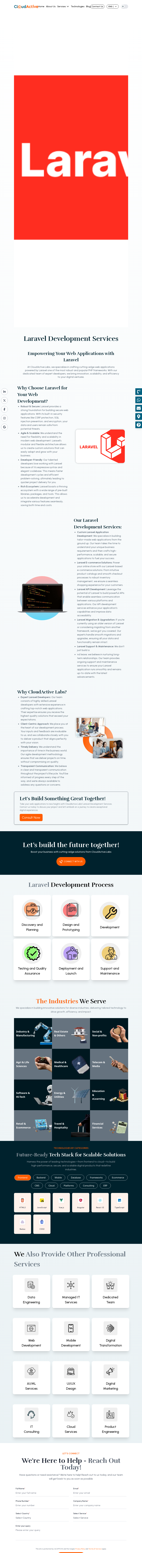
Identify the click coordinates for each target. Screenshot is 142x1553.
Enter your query (23, 1526)
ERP (105, 1185)
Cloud (52, 1185)
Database (76, 1177)
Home (41, 6)
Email (76, 1488)
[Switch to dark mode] (124, 6)
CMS (37, 1185)
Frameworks (96, 1177)
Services (61, 6)
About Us (51, 6)
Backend (41, 1177)
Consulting (88, 1185)
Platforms (69, 1185)
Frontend (22, 1177)
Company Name (80, 1501)
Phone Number (22, 1501)
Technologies (77, 6)
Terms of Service (95, 1549)
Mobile (58, 1177)
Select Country (23, 1513)
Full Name (20, 1488)
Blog (88, 6)
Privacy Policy (80, 1549)
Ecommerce (118, 1177)
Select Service (80, 1513)
